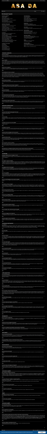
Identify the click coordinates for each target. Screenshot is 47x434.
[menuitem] (8, 0)
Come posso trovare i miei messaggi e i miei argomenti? (30, 33)
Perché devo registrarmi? (5, 16)
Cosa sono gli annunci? (4, 47)
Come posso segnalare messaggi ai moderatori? (7, 39)
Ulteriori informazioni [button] (29, 432)
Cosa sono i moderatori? (26, 17)
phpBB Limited (21, 405)
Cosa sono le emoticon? (4, 45)
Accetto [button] (42, 432)
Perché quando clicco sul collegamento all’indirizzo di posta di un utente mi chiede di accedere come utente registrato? (12, 30)
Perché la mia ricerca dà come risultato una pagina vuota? (30, 32)
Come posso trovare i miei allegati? (28, 41)
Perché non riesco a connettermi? (5, 19)
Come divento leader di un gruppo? (28, 19)
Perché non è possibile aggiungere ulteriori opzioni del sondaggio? (9, 36)
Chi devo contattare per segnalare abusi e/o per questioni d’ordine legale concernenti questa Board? (34, 45)
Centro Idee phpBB (35, 410)
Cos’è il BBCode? (4, 44)
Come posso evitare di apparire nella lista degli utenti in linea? (9, 25)
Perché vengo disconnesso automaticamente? (7, 21)
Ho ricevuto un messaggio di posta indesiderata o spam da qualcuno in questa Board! (33, 25)
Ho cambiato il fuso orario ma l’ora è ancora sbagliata (8, 26)
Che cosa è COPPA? (4, 17)
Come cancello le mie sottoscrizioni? (28, 38)
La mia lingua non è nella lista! (5, 27)
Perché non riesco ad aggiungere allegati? (6, 38)
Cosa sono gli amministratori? (27, 16)
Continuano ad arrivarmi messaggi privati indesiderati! (30, 24)
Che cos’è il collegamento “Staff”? (27, 21)
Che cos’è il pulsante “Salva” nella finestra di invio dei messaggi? (9, 40)
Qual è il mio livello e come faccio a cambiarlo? (7, 29)
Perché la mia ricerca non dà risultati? (28, 31)
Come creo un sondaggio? (5, 35)
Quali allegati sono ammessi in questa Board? (29, 40)
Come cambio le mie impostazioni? (6, 24)
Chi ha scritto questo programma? (28, 43)
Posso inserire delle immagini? (5, 46)
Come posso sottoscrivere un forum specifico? (29, 37)
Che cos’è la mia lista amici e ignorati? (28, 27)
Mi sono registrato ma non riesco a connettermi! (7, 18)
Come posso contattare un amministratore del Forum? (30, 46)
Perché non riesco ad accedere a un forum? (7, 37)
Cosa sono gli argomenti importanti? (6, 48)
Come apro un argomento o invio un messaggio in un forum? (9, 33)
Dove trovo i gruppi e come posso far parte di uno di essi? (30, 18)
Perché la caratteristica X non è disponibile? (29, 44)
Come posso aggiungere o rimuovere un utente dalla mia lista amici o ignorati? (32, 28)
